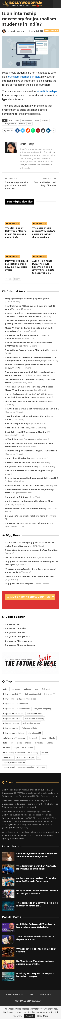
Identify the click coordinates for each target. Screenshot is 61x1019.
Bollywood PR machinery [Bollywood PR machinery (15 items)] (34, 718)
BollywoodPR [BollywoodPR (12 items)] (8, 699)
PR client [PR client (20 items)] (6, 748)
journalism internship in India (23, 76)
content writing (27, 120)
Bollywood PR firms (15, 632)
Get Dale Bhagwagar (28, 1001)
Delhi (37, 120)
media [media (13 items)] (19, 743)
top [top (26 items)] (39, 758)
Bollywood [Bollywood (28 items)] (46, 689)
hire (29, 124)
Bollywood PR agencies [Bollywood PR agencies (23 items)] (26, 699)
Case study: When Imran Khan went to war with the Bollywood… (36, 855)
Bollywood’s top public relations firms (25, 516)
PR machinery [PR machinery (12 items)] (27, 748)
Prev (9, 279)
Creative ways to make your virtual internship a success (16, 185)
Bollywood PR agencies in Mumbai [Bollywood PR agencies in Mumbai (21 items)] (17, 709)
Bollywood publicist (15, 628)
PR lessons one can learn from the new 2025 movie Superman (36, 879)
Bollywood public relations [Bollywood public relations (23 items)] (13, 733)
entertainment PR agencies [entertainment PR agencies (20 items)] (14, 738)
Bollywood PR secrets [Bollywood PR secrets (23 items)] (31, 723)
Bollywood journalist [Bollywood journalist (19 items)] (33, 694)
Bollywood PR (12, 624)
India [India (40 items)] (5, 743)
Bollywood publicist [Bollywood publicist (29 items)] (10, 728)
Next (17, 279)
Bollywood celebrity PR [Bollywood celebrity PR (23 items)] (12, 694)
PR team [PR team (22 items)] (45, 753)
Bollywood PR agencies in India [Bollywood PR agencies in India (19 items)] (15, 704)
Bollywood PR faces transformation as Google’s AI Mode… (37, 892)
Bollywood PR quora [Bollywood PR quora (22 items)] (11, 723)
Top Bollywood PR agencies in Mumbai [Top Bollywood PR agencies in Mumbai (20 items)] (18, 767)
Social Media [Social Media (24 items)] (8, 758)
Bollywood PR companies (18, 641)
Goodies (45, 994)
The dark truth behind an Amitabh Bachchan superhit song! (36, 867)
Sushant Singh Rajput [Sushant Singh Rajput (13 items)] (25, 758)
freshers (22, 124)
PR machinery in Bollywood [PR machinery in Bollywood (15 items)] (14, 753)
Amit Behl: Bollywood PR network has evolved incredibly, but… (35, 925)
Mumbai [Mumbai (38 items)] (50, 743)
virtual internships (47, 91)
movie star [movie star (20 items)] (39, 743)
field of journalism (10, 124)
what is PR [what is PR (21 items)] (41, 767)
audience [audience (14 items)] (27, 689)
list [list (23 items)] (12, 743)
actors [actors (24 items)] (5, 689)
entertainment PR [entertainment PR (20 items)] (34, 733)
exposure (45, 120)
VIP (31, 994)
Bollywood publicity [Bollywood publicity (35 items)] (29, 728)
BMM (17, 120)
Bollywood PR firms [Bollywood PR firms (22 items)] (34, 714)
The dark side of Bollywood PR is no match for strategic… (37, 904)
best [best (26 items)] (36, 689)
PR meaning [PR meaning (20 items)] (33, 753)
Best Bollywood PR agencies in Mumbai (25, 432)
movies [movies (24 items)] (28, 743)
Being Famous (51, 30)
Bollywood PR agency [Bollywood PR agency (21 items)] (42, 709)
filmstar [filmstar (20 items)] (52, 738)
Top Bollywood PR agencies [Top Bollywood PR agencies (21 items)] (14, 762)
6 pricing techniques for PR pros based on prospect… (35, 975)
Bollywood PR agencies (17, 637)
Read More (42, 1016)
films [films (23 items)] (44, 738)
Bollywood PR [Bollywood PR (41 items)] (49, 694)
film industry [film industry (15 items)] (33, 738)
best (10, 120)
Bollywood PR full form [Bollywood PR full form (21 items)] (12, 718)
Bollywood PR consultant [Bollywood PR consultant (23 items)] (13, 714)
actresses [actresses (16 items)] (16, 689)
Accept (29, 1016)
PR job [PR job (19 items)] (16, 748)
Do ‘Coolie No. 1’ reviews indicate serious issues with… (35, 962)
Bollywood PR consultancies (20, 645)
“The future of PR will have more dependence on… (35, 938)
